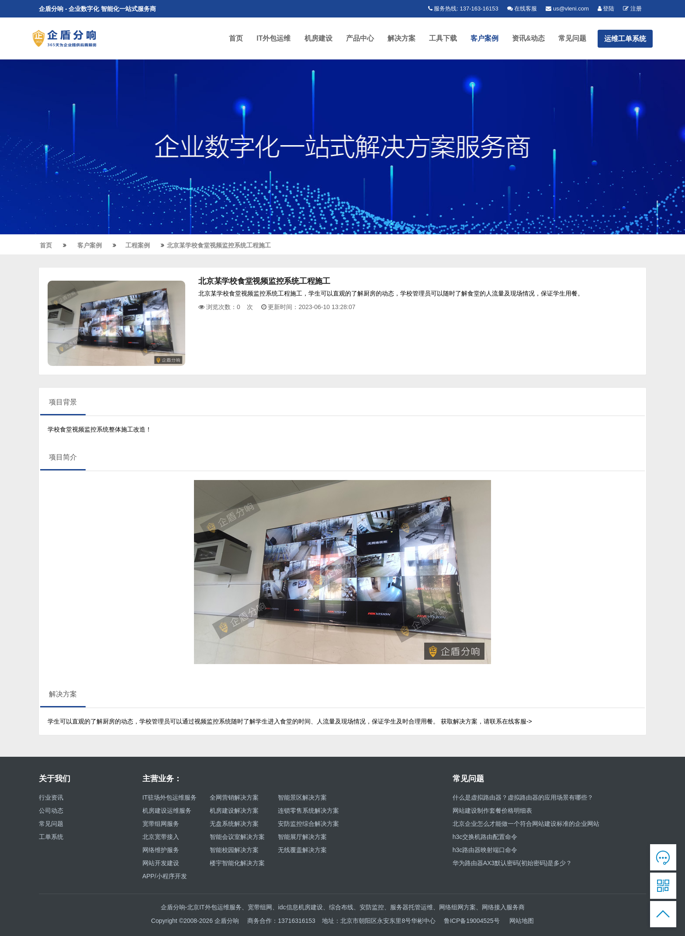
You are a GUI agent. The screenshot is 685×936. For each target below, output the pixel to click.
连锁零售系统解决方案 (308, 812)
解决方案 (403, 39)
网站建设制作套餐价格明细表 (492, 812)
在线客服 (522, 8)
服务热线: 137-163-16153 (463, 8)
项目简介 (63, 459)
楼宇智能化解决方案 (237, 864)
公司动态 (51, 812)
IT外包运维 (277, 39)
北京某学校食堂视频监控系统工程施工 (220, 247)
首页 (240, 39)
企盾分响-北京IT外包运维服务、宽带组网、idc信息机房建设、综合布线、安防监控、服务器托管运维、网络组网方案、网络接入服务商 (343, 908)
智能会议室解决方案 (237, 838)
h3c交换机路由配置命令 (485, 838)
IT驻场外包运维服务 (169, 799)
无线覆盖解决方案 (302, 851)
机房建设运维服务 (166, 812)
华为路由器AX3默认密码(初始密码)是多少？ (512, 864)
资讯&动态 (529, 39)
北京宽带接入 (160, 838)
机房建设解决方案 (234, 812)
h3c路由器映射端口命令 (485, 851)
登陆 (606, 8)
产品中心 (362, 39)
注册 (632, 8)
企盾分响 (227, 922)
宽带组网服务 (160, 825)
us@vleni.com (567, 8)
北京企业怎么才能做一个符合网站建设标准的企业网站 (526, 825)
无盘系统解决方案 (234, 825)
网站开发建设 (160, 864)
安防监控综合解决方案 (308, 825)
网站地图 (521, 922)
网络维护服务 (160, 851)
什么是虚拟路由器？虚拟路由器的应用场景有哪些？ (523, 799)
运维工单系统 (625, 39)
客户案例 (485, 39)
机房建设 (321, 39)
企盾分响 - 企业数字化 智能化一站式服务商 (97, 8)
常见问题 (573, 39)
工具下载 (444, 39)
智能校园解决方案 (234, 851)
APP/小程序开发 (164, 877)
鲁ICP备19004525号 (472, 922)
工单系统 (51, 838)
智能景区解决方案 (302, 799)
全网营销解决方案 (234, 799)
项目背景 (63, 403)
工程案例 (138, 247)
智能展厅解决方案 (302, 838)
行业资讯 (51, 799)
